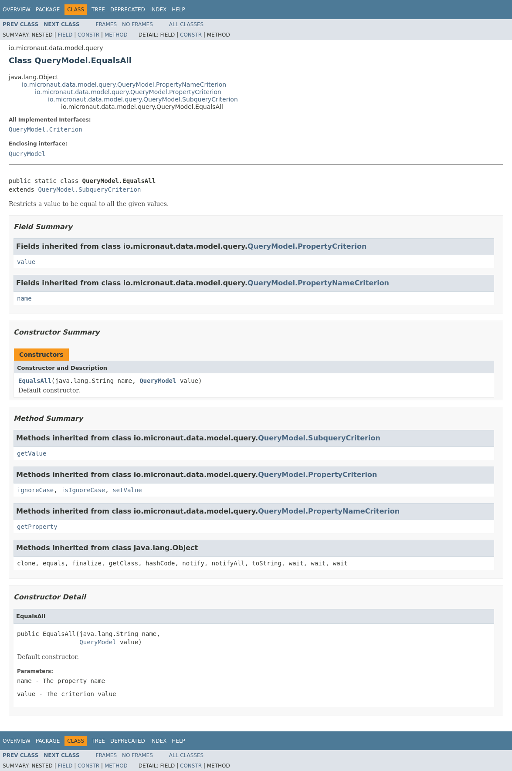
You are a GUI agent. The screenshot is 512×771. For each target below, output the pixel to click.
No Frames (137, 24)
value (26, 261)
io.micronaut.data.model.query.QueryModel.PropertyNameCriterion (124, 84)
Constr (88, 35)
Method (116, 35)
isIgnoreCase (83, 490)
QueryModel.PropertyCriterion (307, 246)
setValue (127, 490)
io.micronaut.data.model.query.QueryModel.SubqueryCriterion (143, 99)
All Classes (186, 24)
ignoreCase (35, 490)
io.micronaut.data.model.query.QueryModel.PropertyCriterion (128, 91)
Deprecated (127, 10)
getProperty (37, 526)
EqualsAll (34, 380)
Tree (98, 10)
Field (65, 35)
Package (48, 10)
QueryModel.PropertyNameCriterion (318, 283)
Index (158, 10)
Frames (106, 24)
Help (178, 10)
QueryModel (27, 153)
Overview (17, 10)
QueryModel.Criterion (45, 129)
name (24, 298)
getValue (31, 453)
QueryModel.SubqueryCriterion (89, 189)
